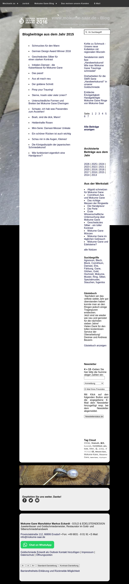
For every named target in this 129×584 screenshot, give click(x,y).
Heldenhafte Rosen (42, 122)
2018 (101, 169)
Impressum (88, 552)
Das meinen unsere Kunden (75, 3)
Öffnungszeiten (44, 555)
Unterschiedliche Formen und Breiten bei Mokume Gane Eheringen (49, 102)
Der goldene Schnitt (42, 84)
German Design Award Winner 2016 (51, 51)
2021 (101, 166)
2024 (101, 164)
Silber (102, 277)
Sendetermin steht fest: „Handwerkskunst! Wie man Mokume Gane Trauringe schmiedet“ (94, 64)
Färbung (88, 268)
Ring (95, 277)
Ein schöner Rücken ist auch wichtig (51, 133)
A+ (33, 565)
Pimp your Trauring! (42, 89)
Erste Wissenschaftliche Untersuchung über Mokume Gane (94, 215)
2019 (94, 169)
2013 (94, 175)
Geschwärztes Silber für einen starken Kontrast (43, 58)
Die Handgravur (95, 206)
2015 (101, 172)
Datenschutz (27, 555)
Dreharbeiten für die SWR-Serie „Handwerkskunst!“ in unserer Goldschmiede (95, 81)
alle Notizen (90, 249)
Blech (99, 260)
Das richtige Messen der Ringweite (96, 202)
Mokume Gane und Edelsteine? (96, 243)
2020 (87, 169)
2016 (94, 172)
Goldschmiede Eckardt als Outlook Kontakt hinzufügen (50, 552)
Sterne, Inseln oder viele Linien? (49, 95)
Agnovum (89, 260)
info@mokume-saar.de (33, 537)
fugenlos (100, 282)
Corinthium (97, 263)
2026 (87, 164)
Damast (88, 266)
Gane (97, 268)
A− (23, 565)
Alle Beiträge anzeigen (91, 128)
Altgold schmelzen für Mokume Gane (95, 191)
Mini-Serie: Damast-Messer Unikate (51, 128)
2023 (87, 166)
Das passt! (37, 73)
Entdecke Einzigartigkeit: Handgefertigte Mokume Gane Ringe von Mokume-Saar (95, 98)
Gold (96, 271)
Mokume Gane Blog (44, 3)
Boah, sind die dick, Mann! (46, 117)
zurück (25, 3)
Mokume (99, 274)
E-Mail (97, 3)
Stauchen (89, 282)
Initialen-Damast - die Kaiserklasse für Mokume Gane (46, 66)
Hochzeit (88, 274)
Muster (87, 277)
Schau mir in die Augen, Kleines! (50, 139)
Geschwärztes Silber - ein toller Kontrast (93, 225)
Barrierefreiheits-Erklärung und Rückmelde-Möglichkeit (50, 571)
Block (87, 263)
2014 (87, 175)
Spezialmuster (91, 279)
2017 (87, 172)
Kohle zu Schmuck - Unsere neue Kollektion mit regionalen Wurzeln (95, 47)
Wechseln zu (9, 3)
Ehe (96, 266)
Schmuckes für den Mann (45, 45)
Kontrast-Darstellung (69, 565)
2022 (94, 166)
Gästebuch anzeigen (95, 345)
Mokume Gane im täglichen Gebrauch (95, 237)
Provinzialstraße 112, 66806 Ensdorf (40, 534)
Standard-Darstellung (47, 565)
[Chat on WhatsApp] (37, 547)
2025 (94, 164)
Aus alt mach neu (41, 78)
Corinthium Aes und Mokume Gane (94, 196)
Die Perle (92, 208)
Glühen (88, 271)
